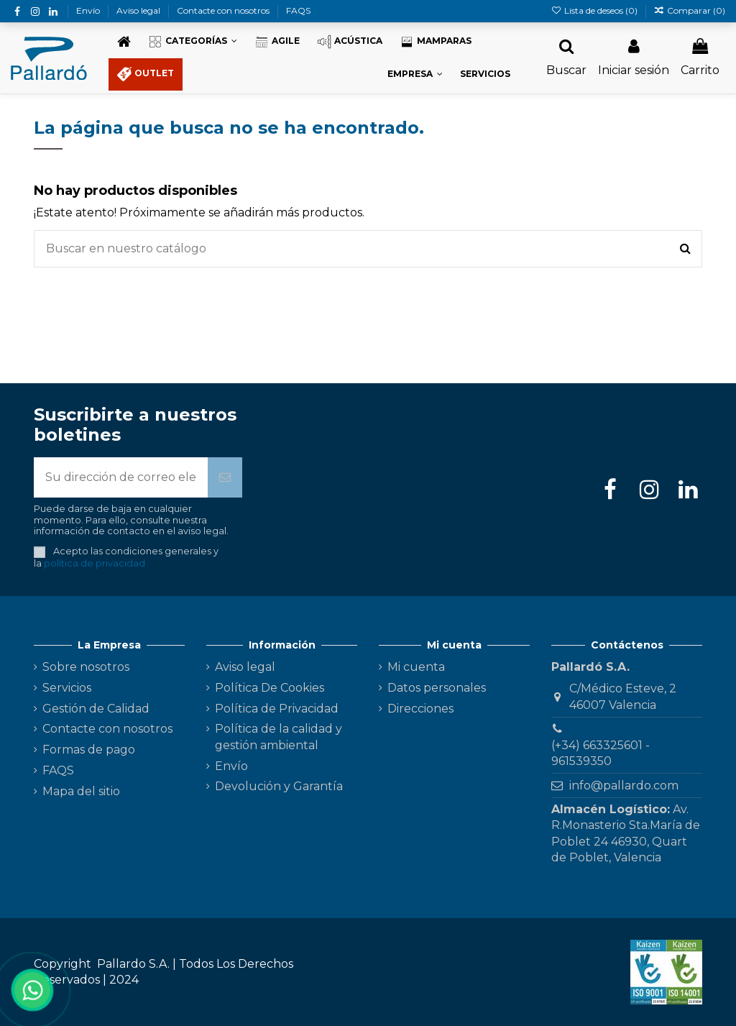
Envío (89, 10)
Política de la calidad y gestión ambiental (278, 736)
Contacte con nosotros (224, 10)
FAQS (298, 10)
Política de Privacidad (277, 708)
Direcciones (420, 708)
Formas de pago (88, 749)
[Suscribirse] (225, 477)
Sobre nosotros (85, 667)
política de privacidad (94, 563)
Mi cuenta (416, 667)
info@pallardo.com (623, 785)
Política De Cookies (269, 688)
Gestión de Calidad (96, 708)
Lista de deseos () (595, 10)
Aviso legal (139, 10)
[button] (192, 42)
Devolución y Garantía (279, 786)
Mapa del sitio (81, 791)
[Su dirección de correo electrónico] (121, 477)
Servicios (66, 688)
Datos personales (436, 688)
